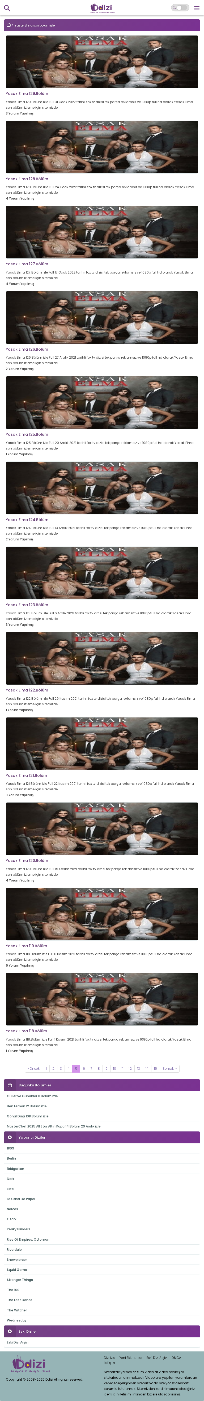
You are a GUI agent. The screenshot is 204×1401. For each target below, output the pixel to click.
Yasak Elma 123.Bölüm (27, 604)
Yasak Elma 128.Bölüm (27, 179)
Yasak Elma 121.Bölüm (26, 775)
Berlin (11, 1158)
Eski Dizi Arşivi (17, 1342)
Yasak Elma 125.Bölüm (27, 434)
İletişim (109, 1362)
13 (138, 1068)
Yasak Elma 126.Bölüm (27, 349)
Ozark (11, 1219)
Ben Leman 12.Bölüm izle (27, 1106)
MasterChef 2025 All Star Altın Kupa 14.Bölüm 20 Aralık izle (54, 1126)
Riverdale (14, 1249)
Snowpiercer (17, 1259)
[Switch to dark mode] (180, 7)
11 (122, 1068)
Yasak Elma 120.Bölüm (27, 860)
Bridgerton (15, 1168)
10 (114, 1068)
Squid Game (17, 1269)
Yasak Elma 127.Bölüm (27, 264)
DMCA (176, 1357)
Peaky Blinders (18, 1229)
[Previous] (34, 1069)
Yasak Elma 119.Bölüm (26, 946)
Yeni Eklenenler (130, 1357)
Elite (10, 1189)
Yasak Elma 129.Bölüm (27, 93)
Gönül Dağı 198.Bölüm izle (28, 1116)
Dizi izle (109, 1357)
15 (155, 1068)
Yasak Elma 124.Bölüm (27, 519)
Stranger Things (20, 1279)
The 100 (13, 1290)
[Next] (170, 1069)
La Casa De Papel (21, 1199)
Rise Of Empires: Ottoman (28, 1239)
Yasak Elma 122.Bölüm (27, 690)
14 (147, 1068)
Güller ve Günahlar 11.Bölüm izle (32, 1096)
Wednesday (17, 1320)
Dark (10, 1179)
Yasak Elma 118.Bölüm (26, 1031)
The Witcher (17, 1310)
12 (130, 1068)
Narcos (12, 1209)
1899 (10, 1148)
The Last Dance (19, 1300)
